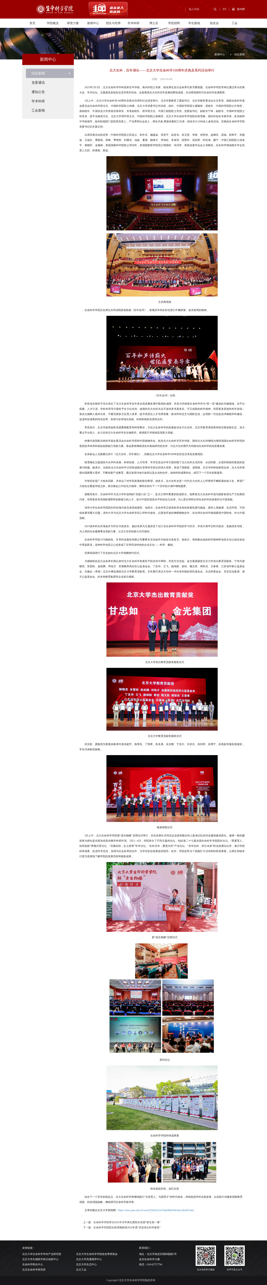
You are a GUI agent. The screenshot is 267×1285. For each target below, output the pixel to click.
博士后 (153, 23)
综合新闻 (239, 54)
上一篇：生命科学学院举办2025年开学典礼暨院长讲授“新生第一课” (122, 1222)
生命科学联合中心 (32, 1264)
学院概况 (53, 23)
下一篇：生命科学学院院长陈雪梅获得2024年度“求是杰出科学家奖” (122, 1227)
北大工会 (81, 1269)
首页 (32, 23)
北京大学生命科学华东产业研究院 (41, 1254)
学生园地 (194, 23)
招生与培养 (113, 23)
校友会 (214, 23)
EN (224, 9)
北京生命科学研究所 (34, 1269)
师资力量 (73, 23)
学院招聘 (174, 23)
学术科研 (133, 23)
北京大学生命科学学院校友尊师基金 (97, 1254)
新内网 (241, 9)
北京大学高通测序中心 (89, 1259)
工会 (235, 23)
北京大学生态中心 (86, 1264)
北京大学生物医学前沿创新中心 (40, 1259)
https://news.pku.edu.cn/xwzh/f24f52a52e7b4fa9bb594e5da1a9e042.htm (156, 1210)
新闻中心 (93, 23)
